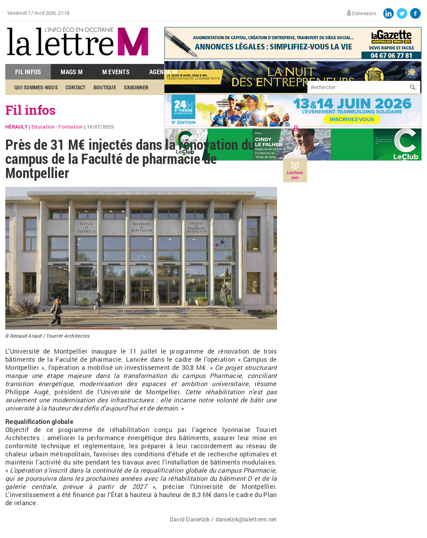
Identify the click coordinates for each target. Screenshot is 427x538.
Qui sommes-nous (36, 87)
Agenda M (163, 71)
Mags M (72, 71)
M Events (116, 71)
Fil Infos (28, 71)
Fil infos (30, 109)
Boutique (105, 87)
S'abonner (136, 87)
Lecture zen (295, 175)
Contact (76, 87)
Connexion (364, 13)
